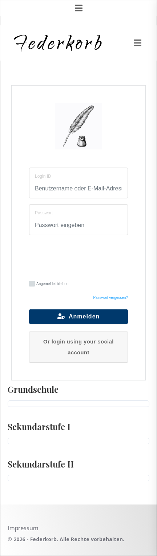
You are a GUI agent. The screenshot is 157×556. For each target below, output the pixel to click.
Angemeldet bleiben (48, 284)
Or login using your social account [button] (78, 347)
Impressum (23, 528)
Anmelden (78, 316)
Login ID (43, 176)
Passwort (44, 212)
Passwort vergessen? (110, 298)
